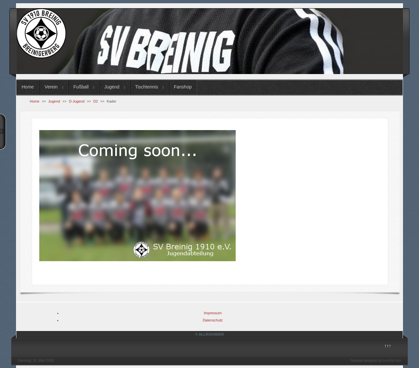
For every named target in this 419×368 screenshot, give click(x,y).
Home (28, 86)
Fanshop (182, 86)
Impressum (213, 313)
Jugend (111, 86)
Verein (51, 86)
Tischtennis (146, 86)
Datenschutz (213, 320)
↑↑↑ (387, 345)
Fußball (81, 86)
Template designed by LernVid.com (375, 360)
